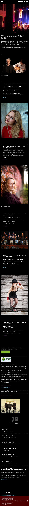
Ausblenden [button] (22, 500)
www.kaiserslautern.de (6, 386)
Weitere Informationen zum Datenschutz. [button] (6, 504)
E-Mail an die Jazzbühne (6, 395)
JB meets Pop (8, 429)
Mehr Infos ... (5, 97)
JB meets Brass (8, 442)
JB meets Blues (8, 455)
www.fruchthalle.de (5, 387)
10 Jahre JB (7, 461)
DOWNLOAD (5, 352)
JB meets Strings (9, 448)
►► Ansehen (4, 479)
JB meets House (9, 435)
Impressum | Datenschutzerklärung (8, 495)
